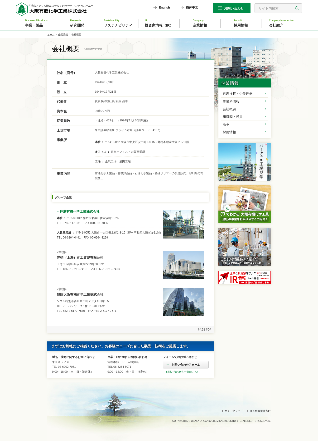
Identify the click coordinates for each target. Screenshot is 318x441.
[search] (278, 8)
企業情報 (63, 34)
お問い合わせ (234, 8)
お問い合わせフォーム (186, 364)
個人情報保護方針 (260, 410)
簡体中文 (192, 7)
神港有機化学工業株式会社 (80, 211)
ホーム (50, 34)
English (164, 7)
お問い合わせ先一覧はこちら (183, 371)
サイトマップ (232, 410)
